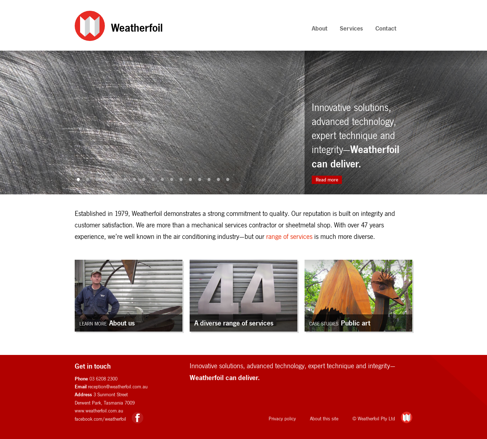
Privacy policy (282, 418)
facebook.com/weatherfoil (100, 419)
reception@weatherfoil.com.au (118, 386)
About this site (324, 418)
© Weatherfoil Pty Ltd (373, 418)
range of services (289, 236)
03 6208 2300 (103, 379)
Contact (385, 28)
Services (351, 28)
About (320, 28)
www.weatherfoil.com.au (99, 410)
